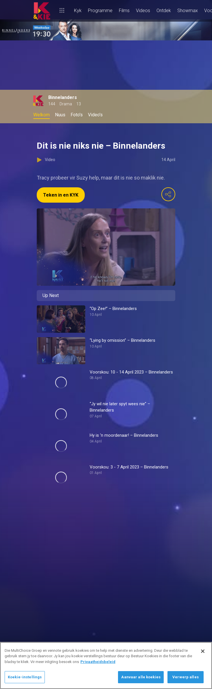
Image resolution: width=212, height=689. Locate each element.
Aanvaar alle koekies (141, 677)
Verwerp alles (185, 677)
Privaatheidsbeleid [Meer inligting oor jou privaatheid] (97, 662)
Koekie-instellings (25, 677)
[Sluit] (202, 651)
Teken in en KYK (60, 195)
